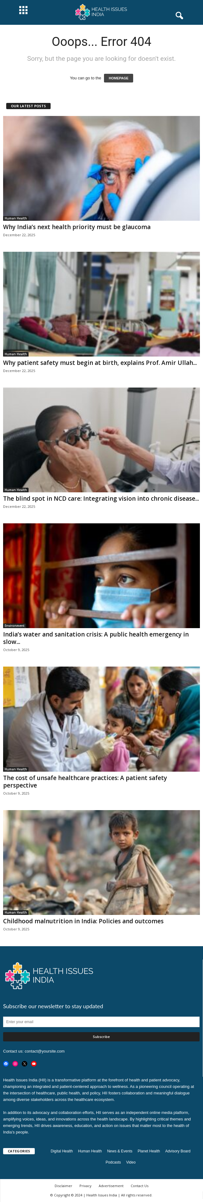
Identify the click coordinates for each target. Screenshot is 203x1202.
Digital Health (62, 1151)
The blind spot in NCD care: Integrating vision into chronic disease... (101, 499)
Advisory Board (177, 1151)
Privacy (85, 1185)
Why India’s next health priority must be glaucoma (77, 227)
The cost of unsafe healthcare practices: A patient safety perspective (85, 781)
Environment (15, 625)
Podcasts (113, 1162)
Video (130, 1162)
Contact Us (139, 1185)
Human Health (16, 218)
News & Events (119, 1151)
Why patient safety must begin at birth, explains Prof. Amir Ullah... (100, 363)
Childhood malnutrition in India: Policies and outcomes (83, 921)
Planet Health (149, 1151)
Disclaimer (63, 1185)
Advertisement (111, 1185)
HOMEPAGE (118, 78)
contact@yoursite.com (45, 1051)
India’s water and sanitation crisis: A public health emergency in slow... (96, 638)
